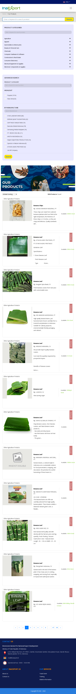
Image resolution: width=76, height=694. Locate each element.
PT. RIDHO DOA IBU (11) (15, 133)
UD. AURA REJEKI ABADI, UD (42, 605)
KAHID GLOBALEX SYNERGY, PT (45, 420)
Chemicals (7, 51)
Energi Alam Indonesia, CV (43, 566)
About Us (5, 674)
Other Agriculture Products (12, 199)
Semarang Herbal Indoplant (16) (17, 129)
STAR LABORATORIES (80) (15, 116)
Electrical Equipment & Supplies (13, 64)
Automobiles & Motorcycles (12, 45)
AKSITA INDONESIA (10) (14, 136)
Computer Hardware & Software (14, 54)
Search (69, 19)
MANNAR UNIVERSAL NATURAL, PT (45, 458)
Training (41, 676)
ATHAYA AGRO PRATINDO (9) (16, 147)
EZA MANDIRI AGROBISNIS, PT (44, 315)
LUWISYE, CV (39, 392)
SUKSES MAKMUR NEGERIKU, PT (45, 209)
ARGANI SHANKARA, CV (42, 346)
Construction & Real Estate (12, 57)
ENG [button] (66, 2)
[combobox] (38, 85)
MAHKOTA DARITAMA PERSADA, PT (45, 493)
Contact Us (5, 676)
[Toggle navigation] (71, 8)
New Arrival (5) (11, 99)
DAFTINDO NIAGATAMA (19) (16, 123)
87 (53, 627)
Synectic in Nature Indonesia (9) (17, 143)
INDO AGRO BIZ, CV (41, 528)
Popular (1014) (11, 95)
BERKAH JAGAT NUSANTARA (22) (17, 119)
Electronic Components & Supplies (14, 67)
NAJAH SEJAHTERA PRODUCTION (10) (19, 140)
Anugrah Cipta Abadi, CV (42, 284)
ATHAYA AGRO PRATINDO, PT (44, 240)
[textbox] (38, 85)
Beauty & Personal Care (11, 48)
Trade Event (43, 674)
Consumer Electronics (11, 61)
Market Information (45, 679)
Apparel (6, 42)
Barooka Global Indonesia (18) (16, 126)
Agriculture (7, 38)
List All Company (12, 150)
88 (57, 627)
